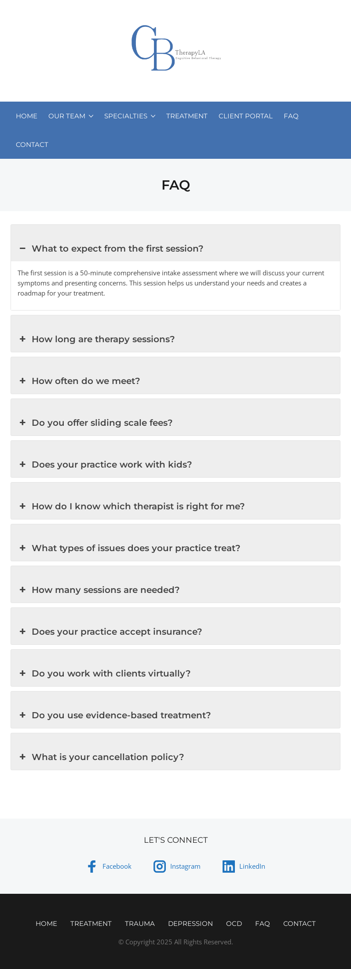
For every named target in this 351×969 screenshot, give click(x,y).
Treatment (187, 116)
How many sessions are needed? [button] (99, 590)
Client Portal (246, 116)
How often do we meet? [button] (79, 381)
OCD (234, 923)
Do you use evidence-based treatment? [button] (114, 715)
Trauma (140, 923)
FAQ (291, 116)
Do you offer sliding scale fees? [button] (95, 423)
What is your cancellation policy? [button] (101, 757)
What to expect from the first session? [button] (111, 248)
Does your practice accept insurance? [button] (110, 631)
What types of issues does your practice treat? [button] (129, 548)
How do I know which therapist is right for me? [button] (131, 506)
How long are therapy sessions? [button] (96, 339)
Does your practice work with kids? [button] (105, 464)
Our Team (66, 116)
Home (26, 116)
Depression (190, 923)
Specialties (125, 116)
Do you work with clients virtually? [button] (104, 673)
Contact (32, 144)
